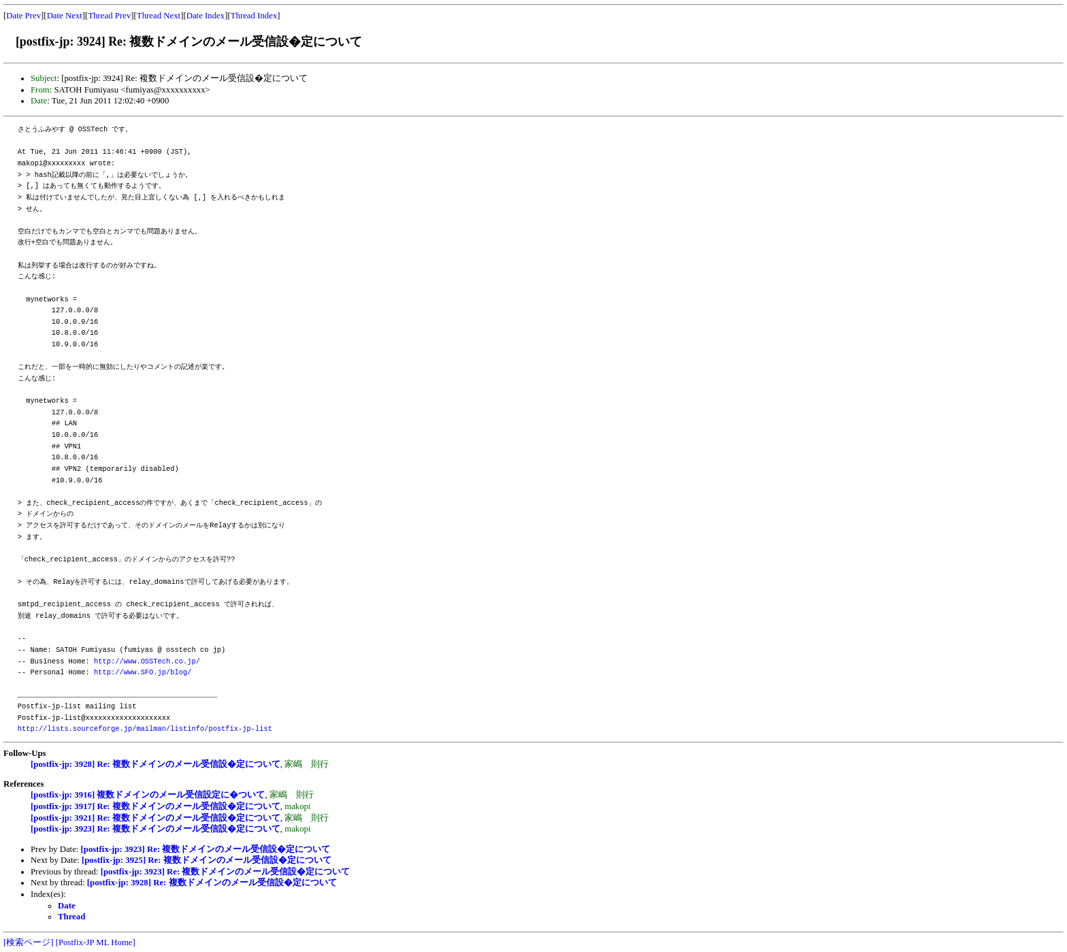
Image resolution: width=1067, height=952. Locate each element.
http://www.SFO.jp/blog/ (142, 672)
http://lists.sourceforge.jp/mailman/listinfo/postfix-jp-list (145, 729)
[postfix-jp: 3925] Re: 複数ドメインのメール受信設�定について (206, 860)
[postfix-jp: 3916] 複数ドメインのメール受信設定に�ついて (148, 795)
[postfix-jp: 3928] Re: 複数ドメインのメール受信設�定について (155, 764)
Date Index (205, 15)
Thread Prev (109, 15)
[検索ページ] (28, 942)
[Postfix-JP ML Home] (95, 942)
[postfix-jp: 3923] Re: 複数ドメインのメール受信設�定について (155, 829)
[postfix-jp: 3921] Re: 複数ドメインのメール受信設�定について (155, 818)
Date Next (64, 15)
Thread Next (158, 15)
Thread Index (254, 15)
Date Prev (23, 15)
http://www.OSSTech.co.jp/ (147, 661)
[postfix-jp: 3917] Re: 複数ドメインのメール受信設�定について (155, 806)
